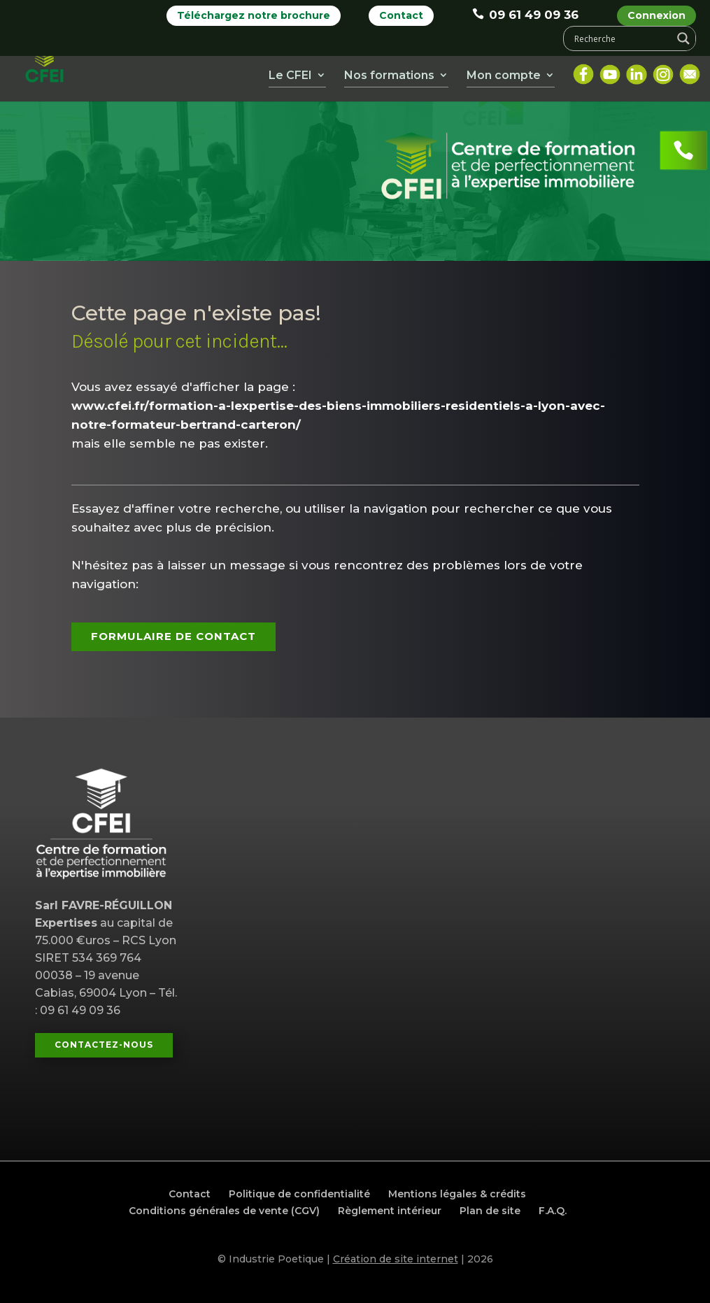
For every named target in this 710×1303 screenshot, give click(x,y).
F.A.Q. (553, 1210)
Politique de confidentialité (299, 1194)
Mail (689, 71)
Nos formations (389, 78)
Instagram (663, 71)
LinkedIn (636, 71)
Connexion (656, 15)
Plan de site (490, 1210)
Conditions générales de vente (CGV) (224, 1210)
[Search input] (621, 38)
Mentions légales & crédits (457, 1194)
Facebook (583, 71)
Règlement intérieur (389, 1210)
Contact (401, 15)
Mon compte (504, 78)
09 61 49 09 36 (525, 15)
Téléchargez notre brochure (253, 15)
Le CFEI (290, 78)
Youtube (609, 71)
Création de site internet (395, 1259)
